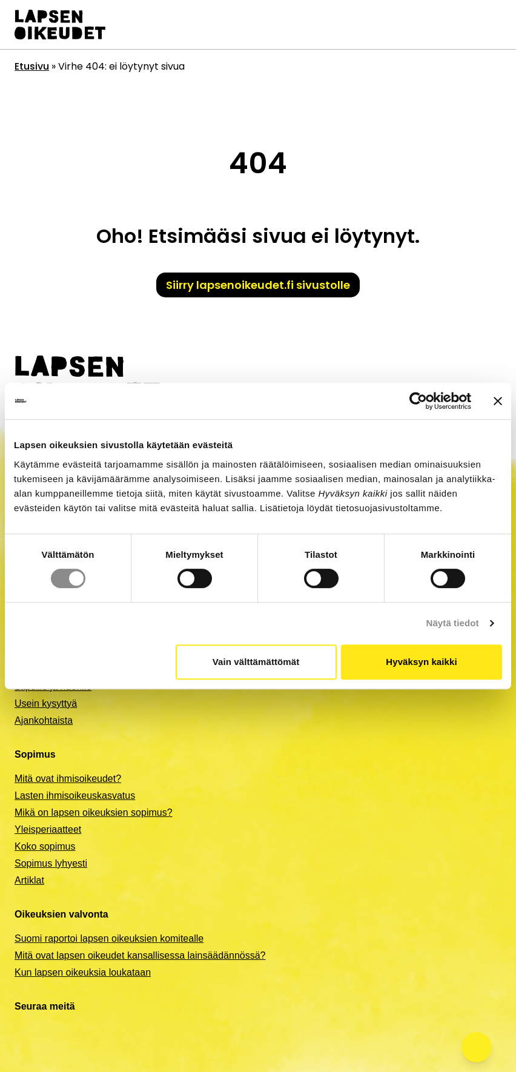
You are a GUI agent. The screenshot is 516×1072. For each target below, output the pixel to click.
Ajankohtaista (44, 720)
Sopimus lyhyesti (51, 863)
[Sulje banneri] (498, 401)
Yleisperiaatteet (48, 829)
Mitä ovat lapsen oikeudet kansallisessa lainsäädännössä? (140, 955)
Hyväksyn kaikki (421, 662)
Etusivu (32, 66)
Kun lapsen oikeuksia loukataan (83, 972)
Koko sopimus (45, 846)
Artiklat (29, 880)
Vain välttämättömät (256, 662)
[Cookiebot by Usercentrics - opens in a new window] (418, 401)
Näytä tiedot (452, 623)
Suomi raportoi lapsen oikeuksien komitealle (109, 938)
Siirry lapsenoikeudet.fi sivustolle (258, 285)
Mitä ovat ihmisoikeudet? (68, 778)
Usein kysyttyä (46, 703)
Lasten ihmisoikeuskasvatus (75, 795)
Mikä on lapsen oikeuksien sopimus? (94, 812)
